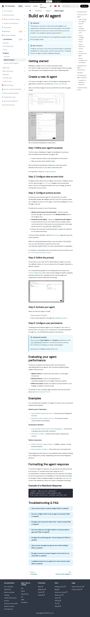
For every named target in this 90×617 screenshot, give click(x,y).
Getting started (82, 12)
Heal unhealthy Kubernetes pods (41, 413)
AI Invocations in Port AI (42, 392)
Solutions (28, 6)
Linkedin (41, 595)
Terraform (24, 602)
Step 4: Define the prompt (82, 46)
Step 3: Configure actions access (81, 38)
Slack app (69, 478)
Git (22, 597)
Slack (40, 587)
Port (57, 603)
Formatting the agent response (82, 76)
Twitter (41, 592)
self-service (56, 235)
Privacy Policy (77, 589)
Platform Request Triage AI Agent (42, 444)
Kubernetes (25, 594)
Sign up (49, 1)
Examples (80, 72)
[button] (13, 15)
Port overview (8, 587)
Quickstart (7, 589)
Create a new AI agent (82, 16)
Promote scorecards (11, 603)
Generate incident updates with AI (42, 418)
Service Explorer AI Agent (39, 449)
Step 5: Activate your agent (83, 53)
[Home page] (30, 10)
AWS (22, 600)
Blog (57, 589)
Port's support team (36, 39)
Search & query (9, 606)
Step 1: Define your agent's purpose (83, 21)
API (22, 588)
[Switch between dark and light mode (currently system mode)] (59, 6)
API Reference (43, 6)
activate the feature (59, 84)
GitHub (58, 601)
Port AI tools (46, 183)
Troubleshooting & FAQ (82, 89)
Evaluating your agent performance (81, 68)
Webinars (42, 589)
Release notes (60, 587)
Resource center (61, 592)
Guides (35, 6)
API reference (8, 609)
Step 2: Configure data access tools (82, 29)
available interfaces (61, 318)
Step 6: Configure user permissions (83, 60)
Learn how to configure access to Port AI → (44, 349)
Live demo (57, 1)
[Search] (70, 6)
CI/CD (23, 591)
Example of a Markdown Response (82, 82)
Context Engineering (35, 273)
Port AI (51, 49)
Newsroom (59, 595)
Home (20, 6)
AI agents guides (50, 171)
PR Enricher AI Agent (37, 434)
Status (58, 606)
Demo (57, 598)
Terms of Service (78, 587)
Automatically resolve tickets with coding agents (47, 429)
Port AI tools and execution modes (39, 252)
